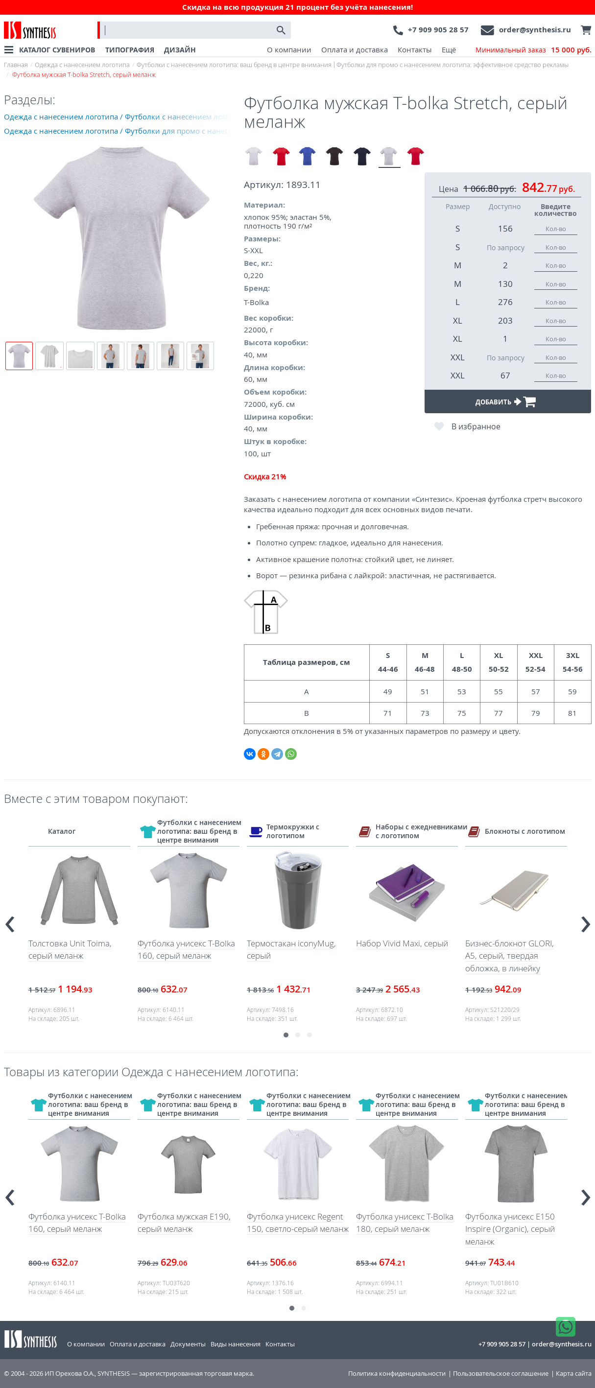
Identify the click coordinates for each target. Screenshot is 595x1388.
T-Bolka (256, 302)
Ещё (449, 49)
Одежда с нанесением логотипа (82, 64)
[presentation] (10, 920)
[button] (286, 1035)
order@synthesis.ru (535, 29)
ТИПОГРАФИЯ (129, 49)
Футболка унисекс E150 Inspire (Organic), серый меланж (510, 1229)
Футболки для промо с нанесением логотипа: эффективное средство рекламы (452, 64)
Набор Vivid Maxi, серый (402, 943)
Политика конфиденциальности (397, 1373)
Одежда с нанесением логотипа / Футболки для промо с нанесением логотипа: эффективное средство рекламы (124, 131)
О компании (289, 49)
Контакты (415, 49)
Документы (188, 1344)
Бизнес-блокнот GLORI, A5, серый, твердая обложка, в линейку (509, 956)
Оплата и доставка (354, 49)
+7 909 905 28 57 (438, 29)
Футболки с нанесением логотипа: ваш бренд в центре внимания (234, 64)
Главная (16, 64)
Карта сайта (574, 1373)
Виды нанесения (236, 1344)
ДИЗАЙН (180, 49)
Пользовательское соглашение (500, 1373)
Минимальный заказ (534, 50)
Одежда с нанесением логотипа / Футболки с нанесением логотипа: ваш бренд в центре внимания (124, 116)
